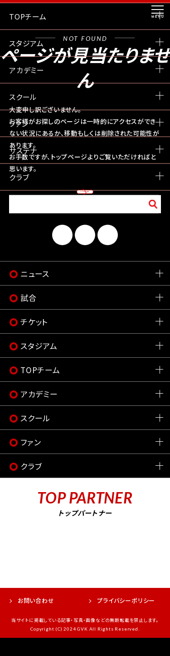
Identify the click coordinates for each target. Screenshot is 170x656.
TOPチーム (40, 388)
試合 (28, 315)
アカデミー (39, 412)
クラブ (31, 484)
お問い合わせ (36, 618)
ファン (30, 460)
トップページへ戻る (85, 198)
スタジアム (39, 364)
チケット (34, 339)
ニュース (34, 291)
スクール (35, 436)
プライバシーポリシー (126, 618)
